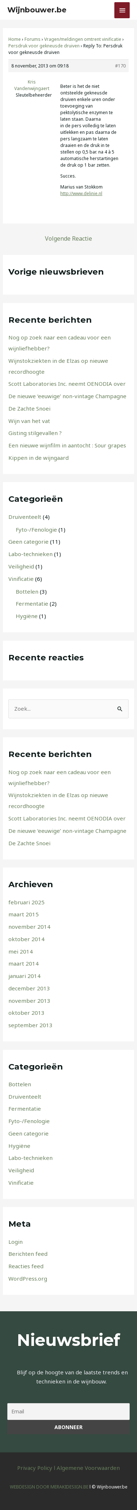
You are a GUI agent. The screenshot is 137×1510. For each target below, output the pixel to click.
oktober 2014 (26, 939)
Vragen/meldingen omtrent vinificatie (82, 39)
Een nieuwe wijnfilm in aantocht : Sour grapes (67, 445)
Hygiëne (27, 616)
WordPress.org (27, 1278)
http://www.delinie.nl (81, 193)
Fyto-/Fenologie (36, 529)
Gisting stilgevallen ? (35, 432)
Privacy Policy (34, 1467)
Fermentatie (32, 603)
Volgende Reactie (68, 238)
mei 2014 (20, 951)
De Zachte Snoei (29, 408)
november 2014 (29, 926)
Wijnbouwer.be (36, 9)
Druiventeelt (24, 516)
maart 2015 (23, 914)
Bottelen (27, 591)
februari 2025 (26, 902)
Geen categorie (28, 541)
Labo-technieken (30, 554)
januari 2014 (24, 975)
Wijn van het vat (29, 420)
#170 (120, 66)
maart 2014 (23, 963)
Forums (32, 39)
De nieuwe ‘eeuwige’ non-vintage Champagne (67, 396)
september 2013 (30, 1025)
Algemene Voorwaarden (88, 1467)
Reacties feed (25, 1266)
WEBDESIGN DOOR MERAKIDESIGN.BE (49, 1487)
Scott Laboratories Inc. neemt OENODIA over (67, 383)
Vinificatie (21, 578)
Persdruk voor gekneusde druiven (44, 46)
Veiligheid (21, 566)
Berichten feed (27, 1253)
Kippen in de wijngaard (38, 457)
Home (14, 39)
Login (15, 1241)
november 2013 (29, 1000)
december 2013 (29, 988)
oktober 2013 (26, 1012)
